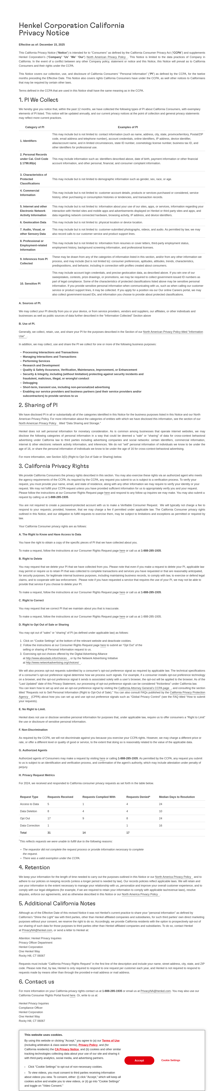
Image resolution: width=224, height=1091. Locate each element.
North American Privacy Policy (106, 57)
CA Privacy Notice (67, 1050)
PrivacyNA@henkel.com (37, 930)
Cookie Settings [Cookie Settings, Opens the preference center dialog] (170, 1062)
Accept (139, 1061)
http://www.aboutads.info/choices (46, 658)
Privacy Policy (88, 1046)
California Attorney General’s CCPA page (143, 688)
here (107, 492)
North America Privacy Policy (173, 876)
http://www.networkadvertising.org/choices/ (52, 662)
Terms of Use (111, 1042)
